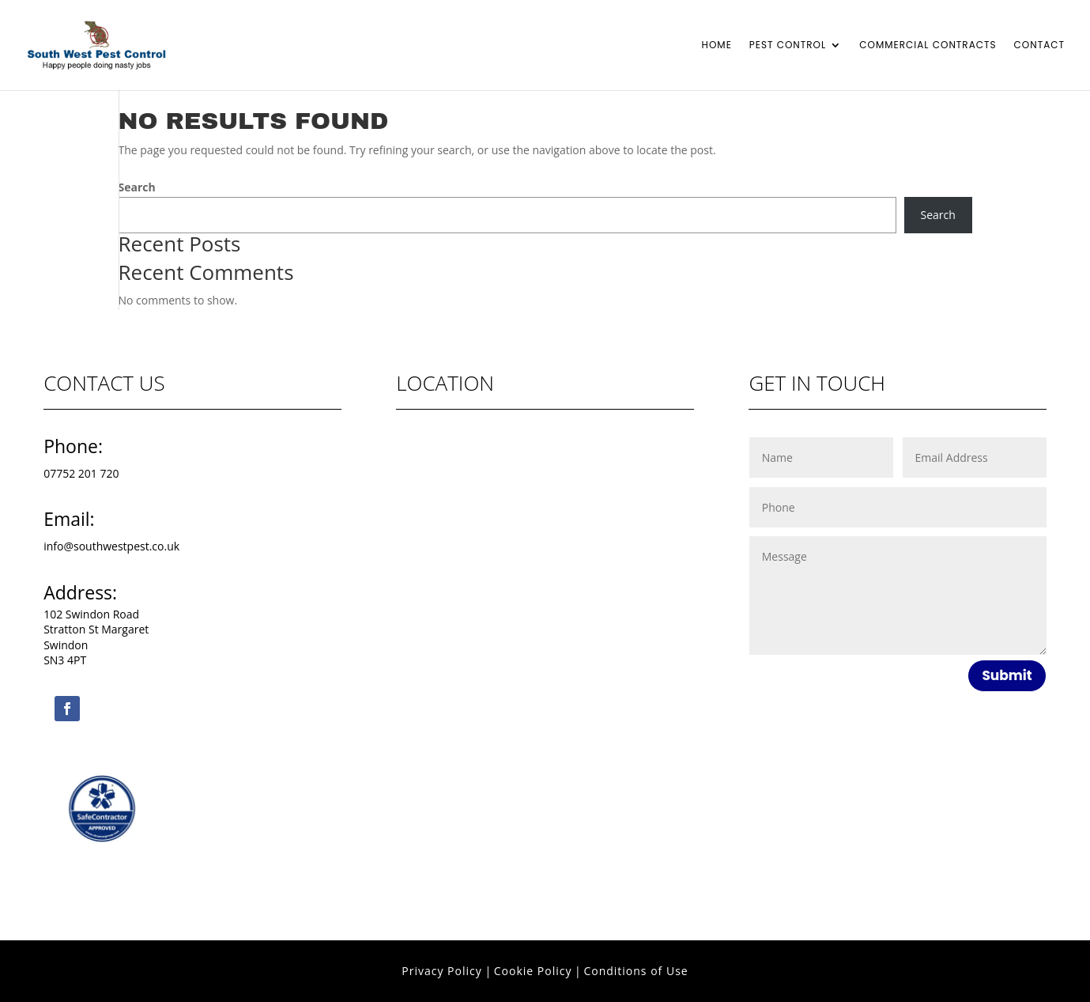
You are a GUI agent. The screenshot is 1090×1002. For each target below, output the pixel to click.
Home (717, 45)
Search (137, 187)
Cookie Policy (533, 970)
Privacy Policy (441, 970)
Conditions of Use (635, 970)
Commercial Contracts (927, 45)
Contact (1039, 45)
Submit (1007, 675)
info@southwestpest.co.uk (111, 546)
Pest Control (787, 45)
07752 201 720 (81, 473)
